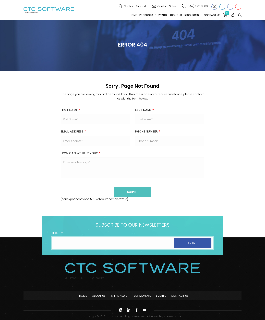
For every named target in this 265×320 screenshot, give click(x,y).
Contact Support (135, 6)
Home (133, 15)
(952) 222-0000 (197, 6)
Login (233, 15)
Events (162, 15)
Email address (73, 131)
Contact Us (212, 15)
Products (146, 15)
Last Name (144, 110)
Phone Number (147, 131)
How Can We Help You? (80, 153)
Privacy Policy (155, 316)
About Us (176, 15)
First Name (70, 110)
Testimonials (141, 296)
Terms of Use (173, 316)
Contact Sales (166, 6)
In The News (119, 296)
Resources (192, 15)
